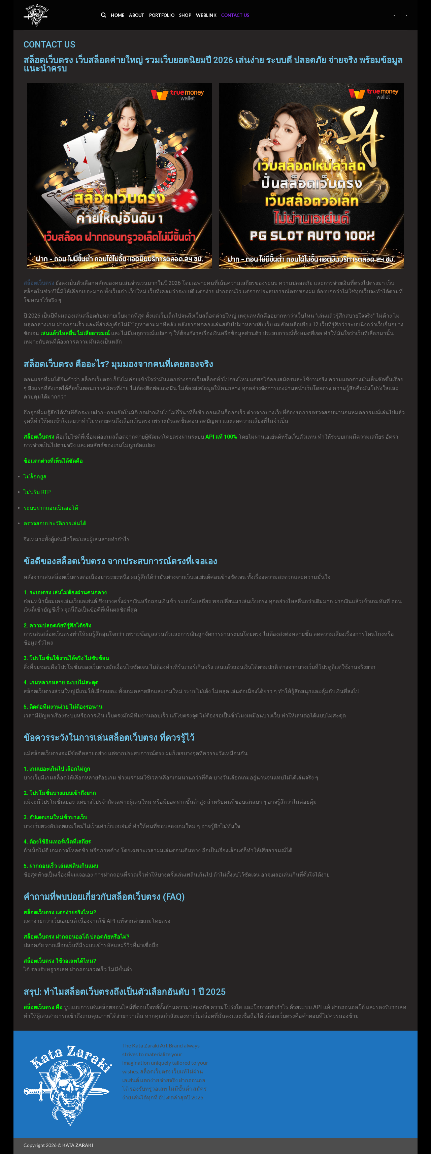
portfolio (161, 15)
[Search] (103, 15)
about (136, 15)
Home (117, 15)
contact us (235, 15)
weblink (206, 15)
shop (185, 15)
